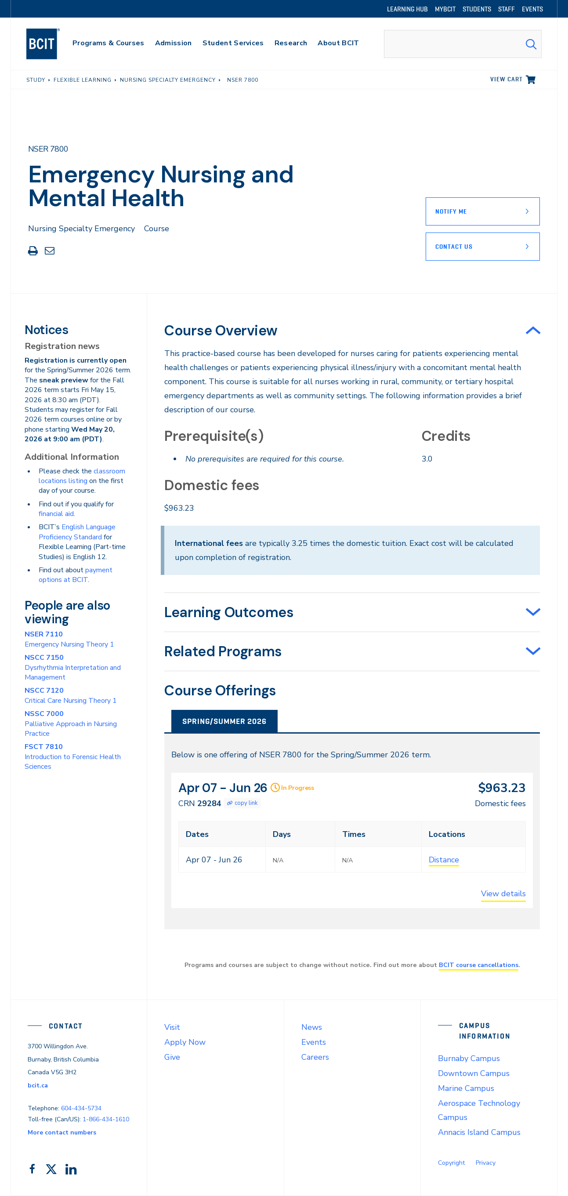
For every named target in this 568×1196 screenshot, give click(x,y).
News (311, 1027)
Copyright (451, 1163)
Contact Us (454, 246)
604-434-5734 (81, 1108)
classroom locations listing (82, 476)
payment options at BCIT (75, 575)
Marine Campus (466, 1088)
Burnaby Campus (469, 1058)
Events (313, 1042)
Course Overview (220, 330)
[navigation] (51, 44)
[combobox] (463, 44)
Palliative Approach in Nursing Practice (71, 723)
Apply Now (185, 1042)
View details (503, 893)
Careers (315, 1057)
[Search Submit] (531, 44)
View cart (506, 79)
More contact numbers (62, 1132)
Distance (444, 859)
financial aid (56, 514)
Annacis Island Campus (479, 1132)
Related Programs (223, 651)
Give (172, 1057)
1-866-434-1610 (106, 1119)
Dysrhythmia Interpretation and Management (73, 667)
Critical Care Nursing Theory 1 (71, 695)
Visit (172, 1027)
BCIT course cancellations (478, 964)
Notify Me (451, 211)
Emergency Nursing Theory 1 (69, 639)
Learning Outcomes (228, 612)
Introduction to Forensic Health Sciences (73, 756)
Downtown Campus (474, 1073)
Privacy (486, 1163)
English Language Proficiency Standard (77, 532)
